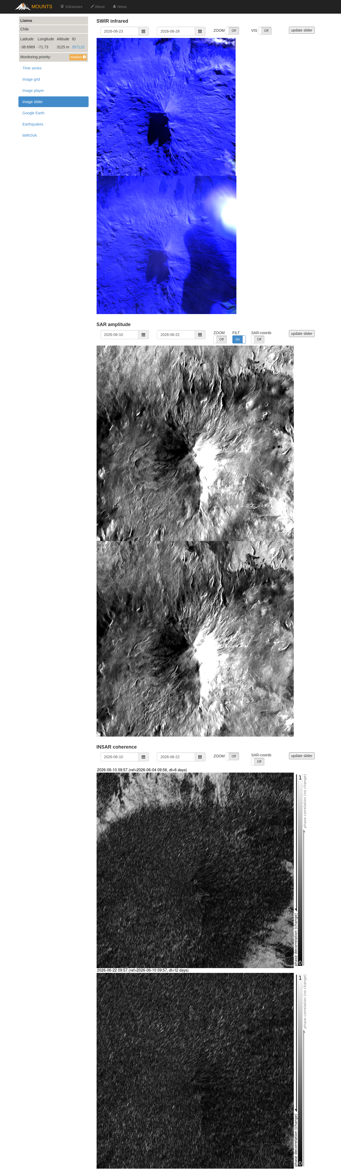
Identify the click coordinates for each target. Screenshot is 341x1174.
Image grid (31, 79)
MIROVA (29, 135)
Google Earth (33, 113)
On (238, 339)
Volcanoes (71, 7)
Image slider (32, 102)
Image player (33, 90)
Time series (32, 68)
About (97, 7)
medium (78, 57)
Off (234, 31)
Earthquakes (32, 124)
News (120, 7)
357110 (78, 47)
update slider (301, 30)
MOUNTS (41, 6)
